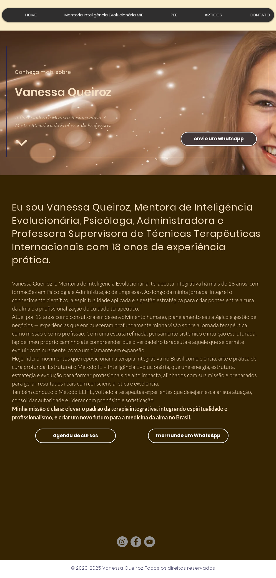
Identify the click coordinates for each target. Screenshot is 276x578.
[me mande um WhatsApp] (188, 436)
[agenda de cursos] (75, 436)
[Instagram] (122, 541)
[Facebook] (136, 541)
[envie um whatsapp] (219, 139)
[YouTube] (149, 541)
